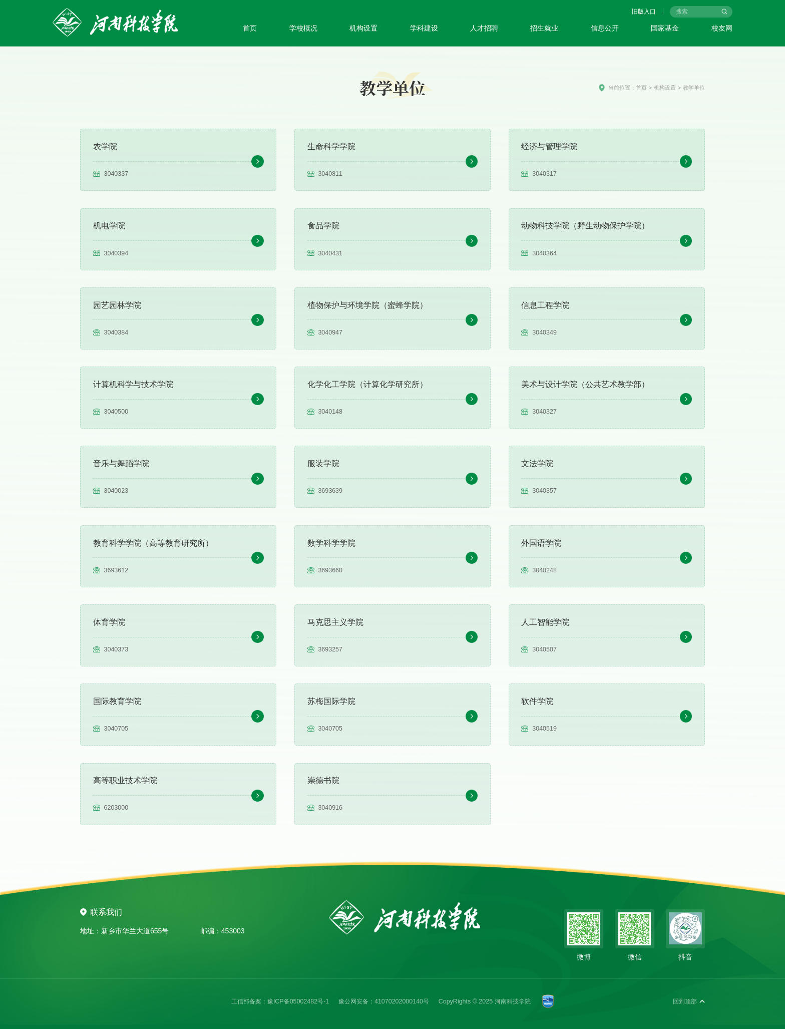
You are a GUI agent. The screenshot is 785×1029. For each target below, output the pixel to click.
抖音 (685, 957)
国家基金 (665, 28)
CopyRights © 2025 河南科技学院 (485, 1001)
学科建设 (424, 28)
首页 (250, 28)
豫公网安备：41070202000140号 (383, 1001)
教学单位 (694, 88)
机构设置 (363, 28)
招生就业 (544, 28)
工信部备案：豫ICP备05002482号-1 (280, 1001)
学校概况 (303, 28)
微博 (584, 957)
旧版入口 (644, 11)
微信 (635, 957)
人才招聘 (484, 28)
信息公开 (605, 28)
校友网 (721, 28)
